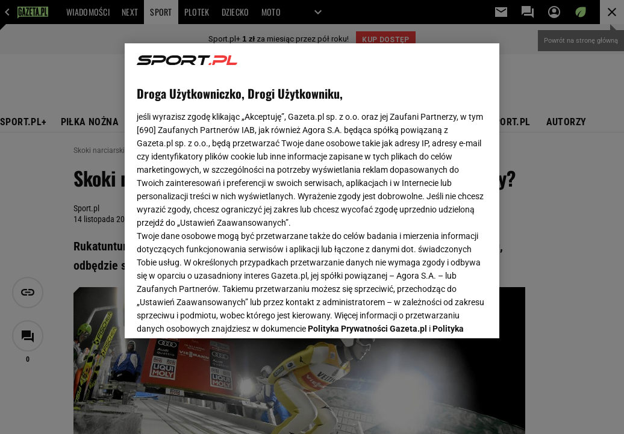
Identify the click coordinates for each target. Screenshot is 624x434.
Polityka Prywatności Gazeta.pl (367, 179)
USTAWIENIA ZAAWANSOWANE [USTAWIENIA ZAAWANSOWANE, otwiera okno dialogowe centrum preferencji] (216, 314)
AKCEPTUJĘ (446, 315)
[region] (312, 190)
